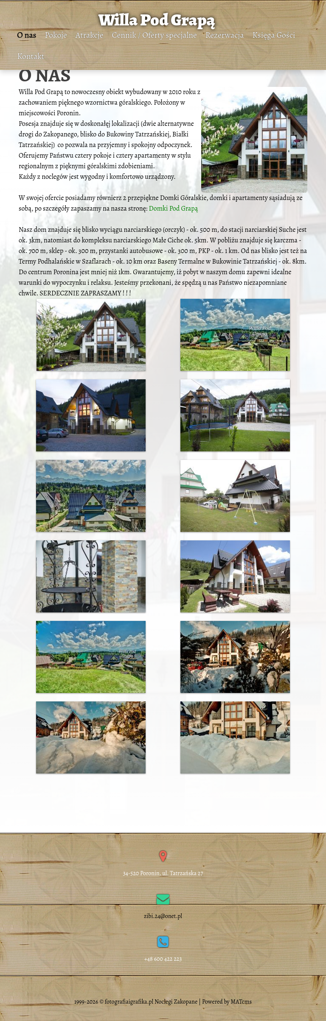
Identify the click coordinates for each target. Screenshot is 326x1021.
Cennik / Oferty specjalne (154, 35)
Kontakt (30, 56)
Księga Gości (274, 35)
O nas (26, 35)
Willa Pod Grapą (156, 19)
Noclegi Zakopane (176, 1002)
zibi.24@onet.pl (163, 916)
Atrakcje (90, 35)
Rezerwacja (224, 35)
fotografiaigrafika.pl (128, 1002)
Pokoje (56, 35)
